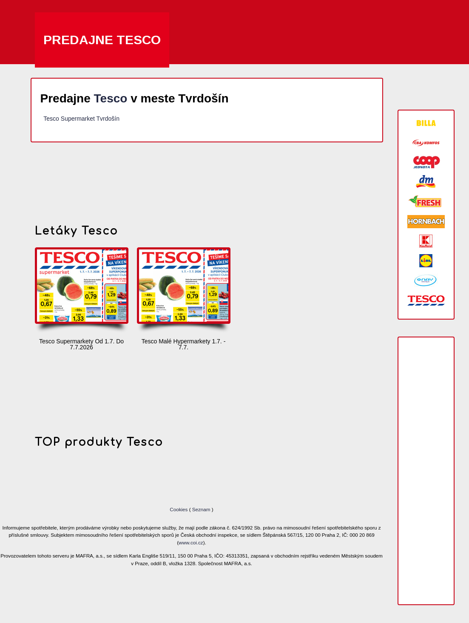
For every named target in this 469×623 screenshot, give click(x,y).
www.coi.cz (191, 542)
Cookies (179, 509)
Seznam (201, 509)
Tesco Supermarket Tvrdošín (81, 118)
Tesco (111, 98)
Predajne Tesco (102, 40)
